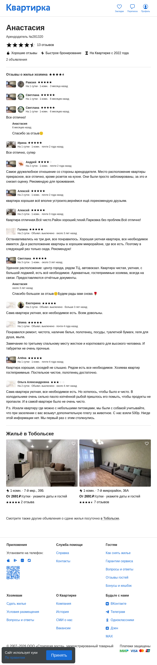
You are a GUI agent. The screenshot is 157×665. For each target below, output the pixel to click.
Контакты (63, 561)
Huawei (22, 560)
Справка (62, 553)
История (62, 612)
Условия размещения (23, 612)
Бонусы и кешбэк (118, 585)
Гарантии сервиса (119, 561)
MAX (109, 636)
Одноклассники (122, 620)
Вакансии (63, 628)
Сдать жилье (16, 603)
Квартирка (31, 8)
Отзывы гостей (117, 577)
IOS (8, 560)
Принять (59, 655)
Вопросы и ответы (119, 569)
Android (15, 560)
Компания (63, 603)
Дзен (114, 628)
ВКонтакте (118, 603)
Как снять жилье (118, 553)
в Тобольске (110, 518)
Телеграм (118, 612)
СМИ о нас (64, 620)
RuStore (29, 560)
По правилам (15, 656)
